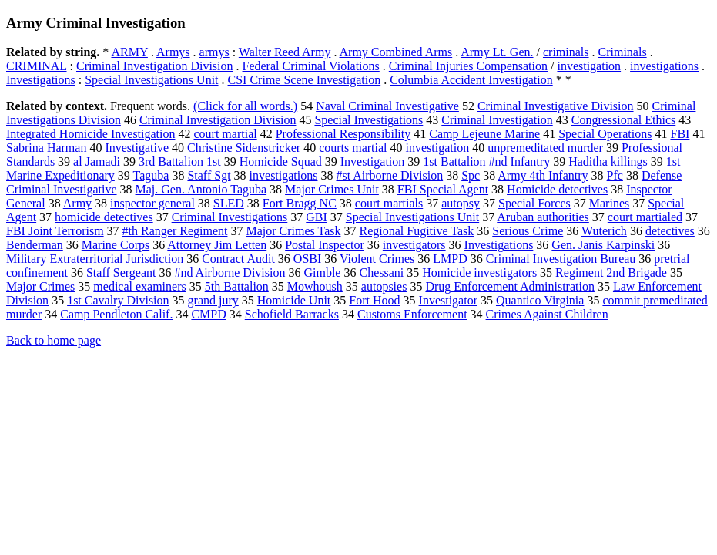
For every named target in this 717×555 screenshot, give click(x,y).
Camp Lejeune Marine (484, 133)
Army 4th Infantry (543, 175)
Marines (609, 203)
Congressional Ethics (623, 119)
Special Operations (605, 133)
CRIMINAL (36, 65)
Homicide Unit (294, 300)
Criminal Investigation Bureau (561, 258)
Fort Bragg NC (300, 203)
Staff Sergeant (121, 272)
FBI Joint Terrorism (55, 230)
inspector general (152, 203)
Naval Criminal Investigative (387, 106)
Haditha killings (608, 161)
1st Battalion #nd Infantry (486, 161)
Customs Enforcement (412, 314)
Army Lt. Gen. (497, 52)
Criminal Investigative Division (555, 106)
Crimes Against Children (547, 314)
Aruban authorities (543, 217)
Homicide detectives (557, 189)
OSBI (307, 258)
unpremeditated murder (545, 147)
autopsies (384, 286)
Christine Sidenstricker (243, 147)
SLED (228, 203)
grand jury (213, 300)
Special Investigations (368, 119)
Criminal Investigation (496, 119)
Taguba (151, 175)
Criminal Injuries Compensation (468, 65)
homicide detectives (104, 217)
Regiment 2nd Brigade (611, 272)
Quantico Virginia (540, 300)
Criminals (622, 52)
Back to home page (53, 340)
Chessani (381, 272)
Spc (470, 175)
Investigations (40, 79)
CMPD (208, 314)
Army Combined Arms (396, 52)
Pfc (615, 175)
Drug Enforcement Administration (510, 286)
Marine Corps (115, 244)
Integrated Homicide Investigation (90, 133)
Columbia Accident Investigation (471, 79)
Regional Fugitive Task (416, 230)
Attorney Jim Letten (216, 244)
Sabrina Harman (46, 147)
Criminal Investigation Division (154, 65)
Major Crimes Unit (332, 189)
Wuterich (604, 230)
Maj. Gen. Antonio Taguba (201, 189)
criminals (566, 52)
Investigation (372, 161)
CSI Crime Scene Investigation (304, 79)
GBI (316, 217)
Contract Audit (238, 258)
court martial (224, 133)
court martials (389, 203)
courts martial (353, 147)
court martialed (645, 217)
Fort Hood (374, 300)
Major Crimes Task (293, 230)
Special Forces (534, 203)
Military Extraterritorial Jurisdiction (94, 258)
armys (214, 52)
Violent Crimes (377, 258)
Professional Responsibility (343, 133)
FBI (679, 133)
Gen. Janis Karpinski (603, 244)
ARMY (129, 52)
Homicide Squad (281, 161)
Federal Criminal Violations (311, 65)
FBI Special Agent (442, 189)
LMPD (450, 258)
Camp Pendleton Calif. (116, 314)
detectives (670, 230)
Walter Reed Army (285, 52)
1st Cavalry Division (118, 300)
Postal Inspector (324, 244)
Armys (173, 52)
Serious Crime (527, 230)
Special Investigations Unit (151, 79)
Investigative (137, 147)
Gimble (321, 272)
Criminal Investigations (230, 217)
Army (77, 203)
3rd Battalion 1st (180, 161)
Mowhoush (315, 286)
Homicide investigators (479, 272)
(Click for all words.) (245, 106)
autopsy (460, 203)
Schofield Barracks (292, 314)
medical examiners (139, 286)
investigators (414, 244)
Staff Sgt (208, 175)
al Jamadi (96, 161)
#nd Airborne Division (229, 272)
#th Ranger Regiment (175, 230)
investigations (664, 65)
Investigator (448, 300)
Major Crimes (40, 286)
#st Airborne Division (389, 175)
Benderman (34, 244)
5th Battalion (237, 286)
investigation (589, 65)
